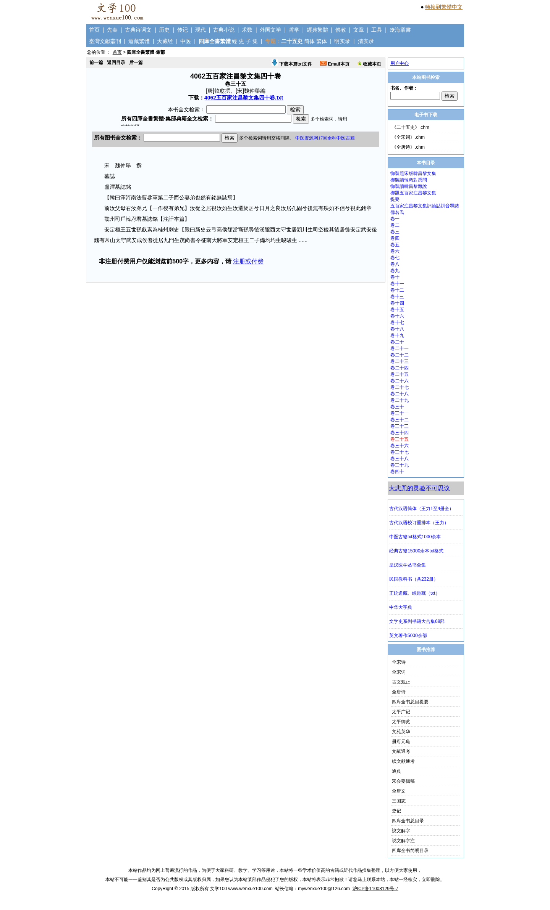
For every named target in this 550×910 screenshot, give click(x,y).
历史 (164, 30)
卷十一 (397, 283)
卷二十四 (399, 368)
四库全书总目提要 (410, 702)
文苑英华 (401, 731)
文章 (358, 30)
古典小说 (224, 30)
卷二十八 (399, 393)
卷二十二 (399, 355)
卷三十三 (399, 426)
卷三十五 (399, 439)
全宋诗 (399, 662)
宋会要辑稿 (403, 781)
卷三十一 (399, 413)
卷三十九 (399, 465)
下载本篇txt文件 (292, 64)
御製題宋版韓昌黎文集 (413, 173)
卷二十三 (399, 361)
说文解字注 (403, 840)
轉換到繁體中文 (444, 7)
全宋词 (399, 672)
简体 (309, 41)
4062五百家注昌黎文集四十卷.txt (243, 98)
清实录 (366, 41)
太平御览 (401, 721)
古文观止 (401, 682)
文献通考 (401, 751)
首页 (94, 30)
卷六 (395, 251)
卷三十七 (399, 452)
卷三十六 (399, 445)
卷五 (395, 244)
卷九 (395, 270)
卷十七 (397, 322)
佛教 (340, 30)
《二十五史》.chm (410, 127)
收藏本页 (369, 64)
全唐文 (399, 791)
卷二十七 (399, 387)
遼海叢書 (400, 30)
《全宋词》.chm (408, 137)
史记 (396, 811)
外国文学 (270, 30)
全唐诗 (399, 692)
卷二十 (397, 342)
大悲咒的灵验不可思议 (419, 488)
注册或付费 (248, 261)
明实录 (342, 41)
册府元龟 (401, 741)
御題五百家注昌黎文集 (413, 193)
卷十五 (397, 309)
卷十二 (397, 290)
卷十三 (397, 296)
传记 (182, 30)
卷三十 (397, 406)
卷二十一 (399, 348)
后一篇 (136, 62)
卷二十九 (399, 400)
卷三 (395, 231)
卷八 (395, 264)
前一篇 (96, 62)
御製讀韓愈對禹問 (408, 180)
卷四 (395, 238)
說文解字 (401, 830)
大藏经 (165, 41)
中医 (185, 41)
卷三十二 (399, 419)
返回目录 (116, 62)
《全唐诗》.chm (408, 147)
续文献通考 (403, 761)
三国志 (399, 801)
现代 (200, 30)
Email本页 (334, 64)
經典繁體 (317, 30)
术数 (247, 30)
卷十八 (397, 329)
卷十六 (397, 316)
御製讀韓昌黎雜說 (408, 186)
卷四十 (397, 471)
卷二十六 (399, 381)
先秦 (112, 30)
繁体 (321, 41)
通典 (396, 771)
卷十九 (397, 335)
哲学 (294, 30)
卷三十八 (399, 458)
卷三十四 (399, 432)
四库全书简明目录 (410, 850)
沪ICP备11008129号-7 (375, 888)
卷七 (395, 257)
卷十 (395, 277)
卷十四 (397, 303)
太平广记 (401, 711)
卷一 (395, 218)
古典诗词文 (138, 30)
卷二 (395, 225)
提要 (395, 199)
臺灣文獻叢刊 (105, 41)
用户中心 (399, 63)
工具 (376, 30)
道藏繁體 (139, 41)
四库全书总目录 (408, 820)
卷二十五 (399, 374)
